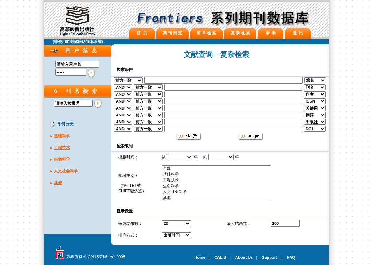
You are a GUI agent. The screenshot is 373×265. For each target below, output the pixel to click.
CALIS (220, 257)
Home (199, 257)
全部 (216, 169)
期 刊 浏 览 (172, 33)
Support (269, 257)
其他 (58, 182)
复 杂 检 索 (240, 33)
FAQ (291, 257)
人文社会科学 (66, 171)
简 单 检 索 (206, 33)
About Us (244, 257)
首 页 (142, 33)
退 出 (297, 33)
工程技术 (62, 147)
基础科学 (62, 136)
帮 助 (270, 33)
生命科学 (62, 159)
